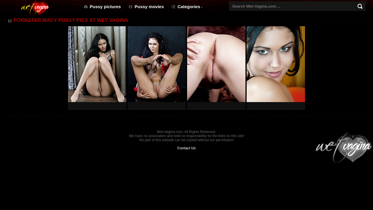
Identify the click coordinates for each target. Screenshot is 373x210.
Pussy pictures (105, 6)
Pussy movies (149, 6)
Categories (188, 6)
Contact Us (186, 148)
